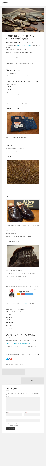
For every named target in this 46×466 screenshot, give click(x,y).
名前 (7, 404)
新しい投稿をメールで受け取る (13, 417)
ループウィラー (10, 188)
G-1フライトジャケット (25, 303)
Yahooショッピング (33, 294)
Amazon (19, 294)
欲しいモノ (21, 364)
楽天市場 (25, 294)
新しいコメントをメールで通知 (13, 415)
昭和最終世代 (6, 2)
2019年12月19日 (9, 364)
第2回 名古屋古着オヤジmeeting (24, 45)
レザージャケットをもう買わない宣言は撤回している (19, 343)
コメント (7, 388)
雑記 (17, 364)
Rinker (21, 292)
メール (25, 404)
